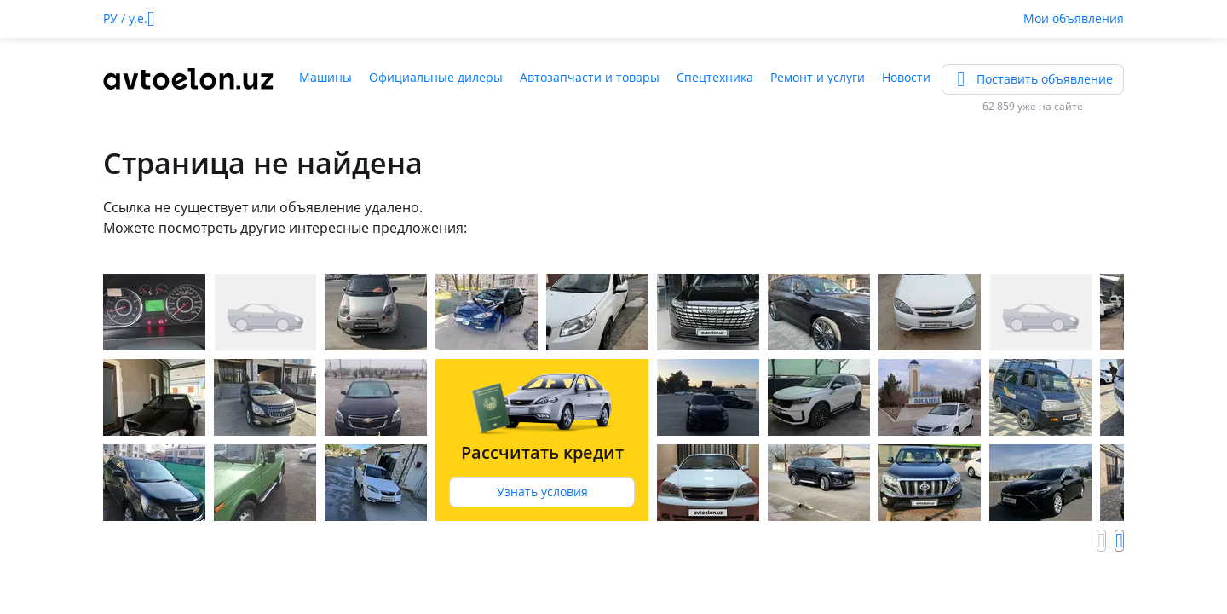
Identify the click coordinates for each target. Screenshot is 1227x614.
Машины (325, 77)
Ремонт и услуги (817, 77)
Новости (906, 77)
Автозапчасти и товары (590, 77)
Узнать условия (542, 492)
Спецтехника (715, 77)
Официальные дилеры (436, 77)
